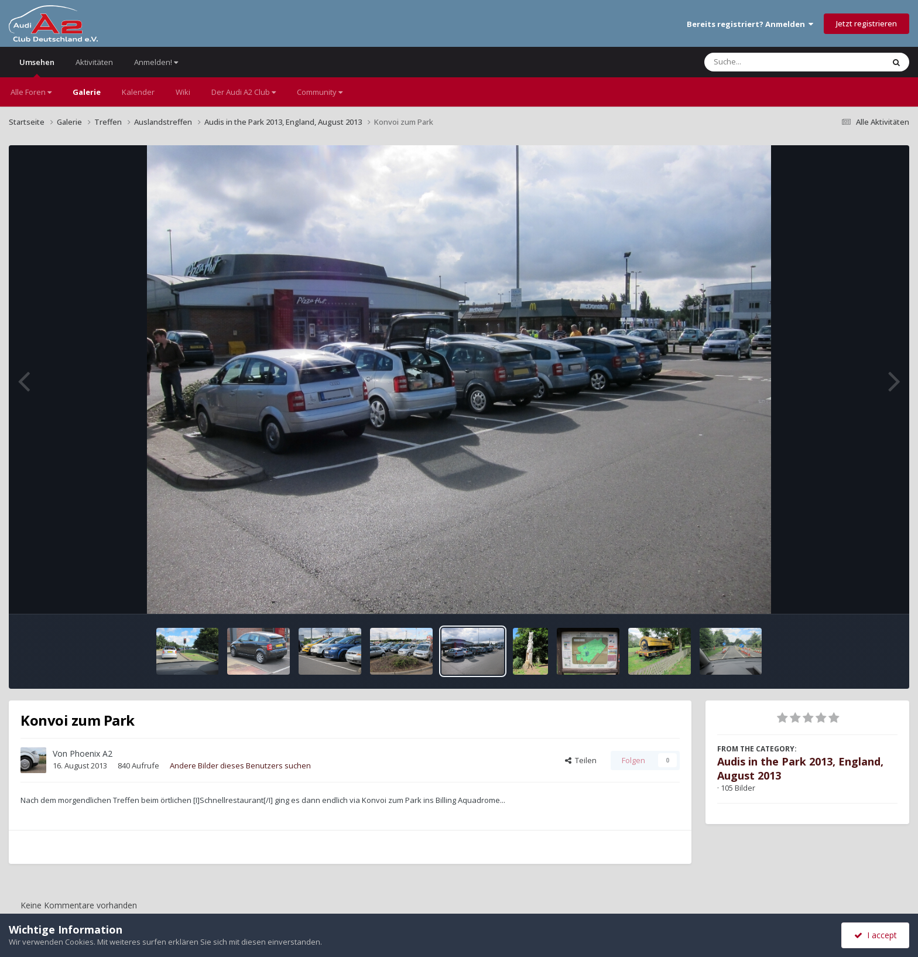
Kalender (138, 92)
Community (319, 92)
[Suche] (770, 62)
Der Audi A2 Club (243, 92)
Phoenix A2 (91, 753)
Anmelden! (156, 62)
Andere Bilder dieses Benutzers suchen (240, 765)
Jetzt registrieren (866, 23)
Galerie (87, 92)
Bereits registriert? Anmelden (750, 24)
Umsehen (36, 67)
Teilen (581, 760)
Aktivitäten (94, 62)
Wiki (183, 92)
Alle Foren (31, 92)
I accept (875, 935)
